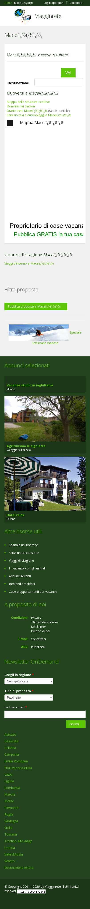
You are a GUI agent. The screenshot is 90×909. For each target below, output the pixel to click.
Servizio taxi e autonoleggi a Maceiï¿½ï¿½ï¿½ (39, 115)
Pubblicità (38, 647)
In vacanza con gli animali (27, 568)
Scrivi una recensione (24, 553)
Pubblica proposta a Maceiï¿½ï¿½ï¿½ (34, 306)
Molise (9, 801)
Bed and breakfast (22, 584)
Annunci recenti (20, 576)
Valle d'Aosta (13, 854)
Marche (9, 794)
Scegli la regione (19, 675)
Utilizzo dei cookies (44, 622)
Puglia (8, 814)
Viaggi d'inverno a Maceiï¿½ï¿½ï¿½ (29, 263)
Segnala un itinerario (23, 545)
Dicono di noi (40, 631)
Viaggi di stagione (21, 560)
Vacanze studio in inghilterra (30, 385)
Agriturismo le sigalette (26, 446)
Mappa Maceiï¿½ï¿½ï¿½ (35, 123)
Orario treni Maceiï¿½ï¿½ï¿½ (27, 111)
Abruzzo (10, 734)
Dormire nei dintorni (21, 106)
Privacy (36, 618)
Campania (11, 754)
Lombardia (12, 788)
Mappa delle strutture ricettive (28, 102)
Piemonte (11, 808)
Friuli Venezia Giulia (18, 768)
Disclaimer (38, 626)
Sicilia (8, 828)
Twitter (26, 900)
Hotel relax (15, 515)
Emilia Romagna (16, 761)
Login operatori (54, 2)
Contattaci (76, 2)
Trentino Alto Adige (18, 841)
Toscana (10, 834)
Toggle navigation (8, 16)
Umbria (9, 848)
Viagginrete (48, 16)
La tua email (15, 707)
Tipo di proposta (19, 691)
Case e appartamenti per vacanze (33, 591)
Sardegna (11, 821)
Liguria (9, 781)
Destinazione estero (19, 868)
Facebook (5, 900)
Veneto (9, 861)
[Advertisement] (41, 174)
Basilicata (11, 741)
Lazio (8, 774)
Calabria (10, 748)
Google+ (15, 900)
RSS (36, 900)
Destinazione (18, 83)
